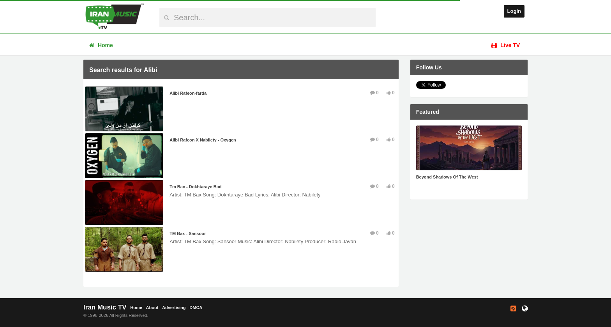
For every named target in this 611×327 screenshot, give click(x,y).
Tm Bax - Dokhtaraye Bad (195, 186)
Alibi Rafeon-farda (188, 93)
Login (514, 11)
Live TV (505, 45)
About (152, 307)
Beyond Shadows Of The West (447, 177)
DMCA (195, 307)
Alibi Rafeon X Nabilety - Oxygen (203, 140)
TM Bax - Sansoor (188, 233)
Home (101, 45)
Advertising (174, 307)
